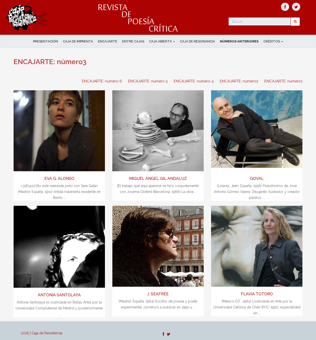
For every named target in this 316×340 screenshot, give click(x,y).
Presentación (45, 41)
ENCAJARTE (107, 41)
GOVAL (257, 178)
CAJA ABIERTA (162, 41)
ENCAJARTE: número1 (283, 81)
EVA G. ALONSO (59, 178)
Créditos (273, 41)
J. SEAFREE (158, 294)
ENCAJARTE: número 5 (148, 81)
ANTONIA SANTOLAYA (59, 295)
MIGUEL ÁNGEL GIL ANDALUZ (158, 178)
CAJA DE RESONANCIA (197, 41)
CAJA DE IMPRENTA (78, 41)
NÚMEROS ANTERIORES (239, 41)
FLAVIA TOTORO (257, 294)
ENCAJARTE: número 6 (102, 81)
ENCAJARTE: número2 (239, 81)
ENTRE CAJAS (133, 41)
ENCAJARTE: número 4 (194, 81)
